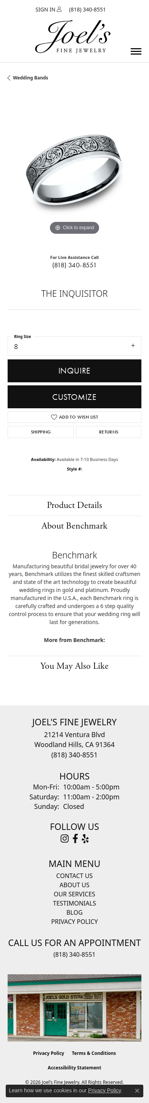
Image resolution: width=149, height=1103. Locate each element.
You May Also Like (74, 666)
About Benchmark (74, 526)
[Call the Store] (74, 754)
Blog (74, 912)
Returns (109, 432)
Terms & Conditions (94, 1053)
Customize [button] (74, 397)
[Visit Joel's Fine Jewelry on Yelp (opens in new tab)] (85, 838)
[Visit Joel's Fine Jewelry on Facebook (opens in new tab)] (75, 838)
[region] (74, 170)
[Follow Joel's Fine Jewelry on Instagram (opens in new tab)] (65, 838)
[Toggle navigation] (136, 51)
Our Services (74, 894)
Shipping (41, 432)
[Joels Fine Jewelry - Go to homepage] (73, 28)
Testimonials (74, 903)
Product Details (74, 505)
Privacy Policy (74, 921)
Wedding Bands (30, 77)
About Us (74, 885)
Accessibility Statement (74, 1067)
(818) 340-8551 (74, 265)
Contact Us (74, 876)
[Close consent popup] (137, 1090)
